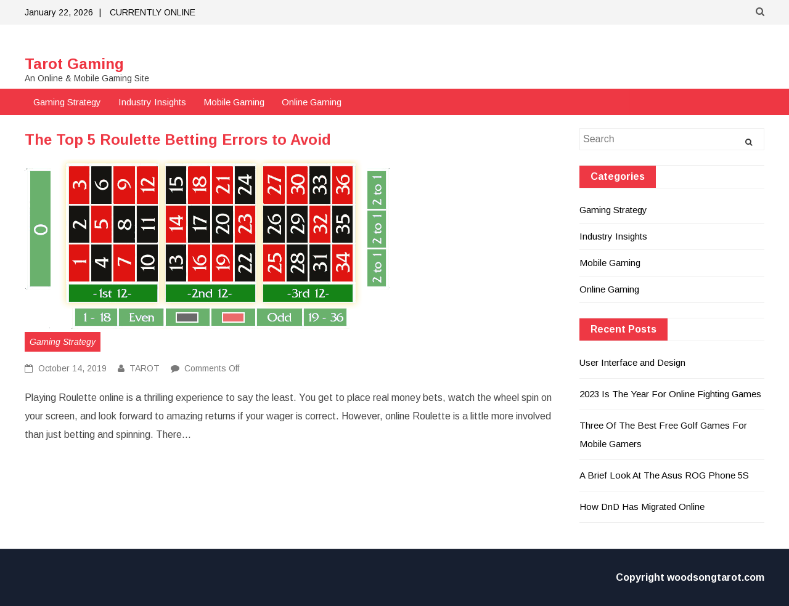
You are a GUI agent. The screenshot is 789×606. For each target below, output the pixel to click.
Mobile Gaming (233, 102)
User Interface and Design (632, 362)
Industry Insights (152, 102)
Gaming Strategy (67, 102)
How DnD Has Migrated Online (642, 506)
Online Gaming (311, 102)
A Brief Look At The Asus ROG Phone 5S (664, 475)
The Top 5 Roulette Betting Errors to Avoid (178, 139)
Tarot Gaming (74, 63)
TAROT (144, 368)
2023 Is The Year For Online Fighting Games (670, 394)
